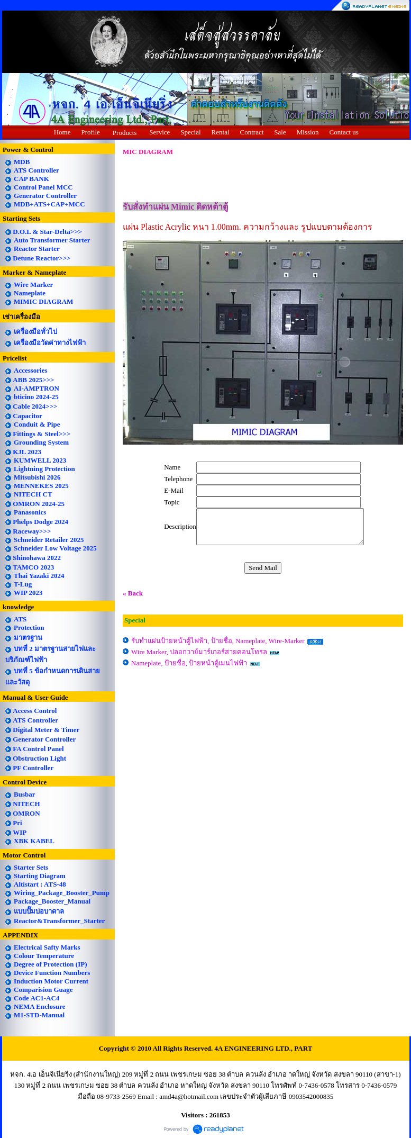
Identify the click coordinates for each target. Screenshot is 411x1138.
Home (62, 132)
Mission (308, 132)
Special (190, 132)
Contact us (344, 132)
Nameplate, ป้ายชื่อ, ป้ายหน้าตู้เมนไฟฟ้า (189, 663)
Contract (252, 132)
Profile (90, 132)
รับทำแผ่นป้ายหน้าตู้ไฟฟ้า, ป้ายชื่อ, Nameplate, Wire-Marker (218, 641)
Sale (280, 132)
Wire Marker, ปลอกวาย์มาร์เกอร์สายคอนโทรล (199, 652)
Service (159, 132)
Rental (221, 132)
